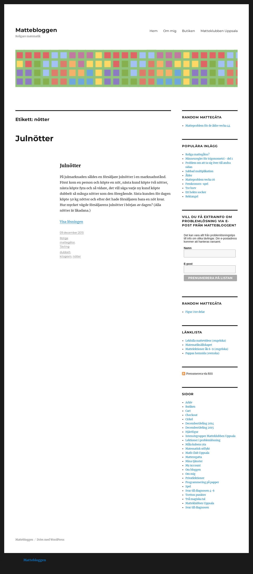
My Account (193, 465)
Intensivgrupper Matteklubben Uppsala (210, 436)
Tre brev (190, 188)
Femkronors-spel (196, 184)
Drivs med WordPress (50, 539)
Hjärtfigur (191, 432)
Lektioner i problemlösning (202, 440)
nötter (77, 256)
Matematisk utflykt (197, 448)
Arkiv (188, 402)
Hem (154, 31)
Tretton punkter (195, 495)
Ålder (188, 175)
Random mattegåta (201, 303)
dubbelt (65, 252)
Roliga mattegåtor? (197, 154)
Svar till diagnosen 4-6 (200, 490)
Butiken (188, 31)
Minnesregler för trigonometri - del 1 (209, 158)
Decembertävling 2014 (199, 423)
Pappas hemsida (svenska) (202, 353)
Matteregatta (193, 457)
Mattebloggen (36, 30)
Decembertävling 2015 (199, 427)
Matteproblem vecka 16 (200, 179)
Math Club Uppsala (197, 453)
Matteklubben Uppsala (219, 31)
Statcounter (9, 571)
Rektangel (191, 196)
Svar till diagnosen (197, 507)
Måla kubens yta (195, 444)
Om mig (169, 31)
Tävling (64, 246)
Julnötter (34, 138)
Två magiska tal (195, 499)
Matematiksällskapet (198, 345)
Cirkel (189, 419)
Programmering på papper (202, 482)
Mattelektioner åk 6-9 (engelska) (206, 349)
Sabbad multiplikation (199, 171)
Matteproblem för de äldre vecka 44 (207, 125)
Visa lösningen (71, 222)
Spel (188, 486)
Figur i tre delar (195, 312)
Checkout (191, 415)
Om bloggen (193, 469)
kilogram (66, 256)
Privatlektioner (194, 478)
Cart (188, 411)
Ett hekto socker (195, 192)
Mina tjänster (194, 461)
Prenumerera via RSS (199, 373)
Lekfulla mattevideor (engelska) (205, 340)
